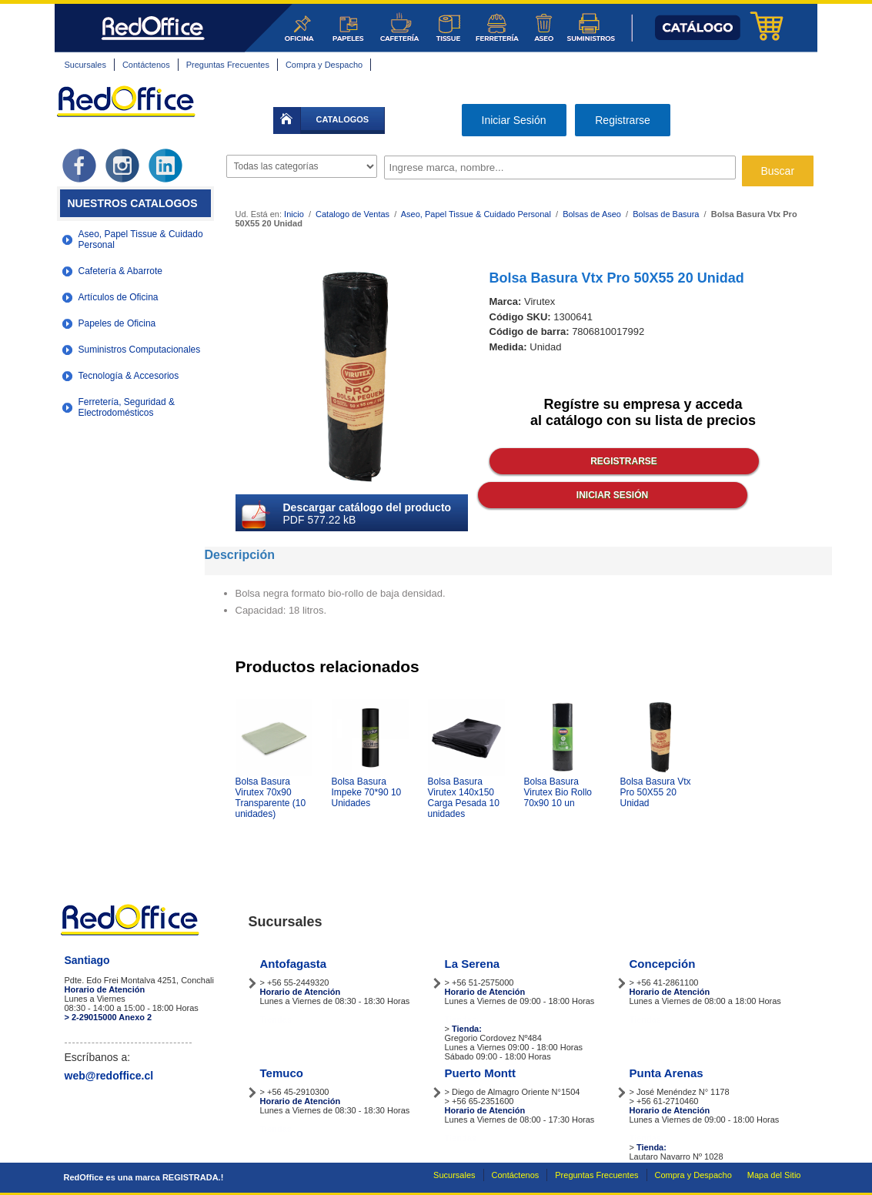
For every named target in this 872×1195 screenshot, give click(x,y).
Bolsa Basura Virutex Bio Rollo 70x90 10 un (558, 792)
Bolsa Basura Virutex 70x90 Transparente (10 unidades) (271, 797)
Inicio (294, 214)
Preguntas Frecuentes (227, 64)
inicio (287, 120)
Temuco (281, 1073)
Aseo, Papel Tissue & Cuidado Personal (141, 239)
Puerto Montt (480, 1073)
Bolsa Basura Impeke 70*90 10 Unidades (367, 792)
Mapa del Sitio (774, 1175)
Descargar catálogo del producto (367, 507)
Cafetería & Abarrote (120, 271)
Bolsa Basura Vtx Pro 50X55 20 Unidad (655, 792)
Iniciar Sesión (514, 120)
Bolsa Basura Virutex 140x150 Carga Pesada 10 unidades (463, 797)
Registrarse (622, 120)
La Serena (472, 963)
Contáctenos (146, 64)
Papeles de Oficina (117, 323)
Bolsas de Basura (666, 214)
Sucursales (85, 64)
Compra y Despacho (324, 64)
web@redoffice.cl (109, 1075)
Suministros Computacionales (140, 349)
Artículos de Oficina (119, 297)
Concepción (663, 963)
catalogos (342, 119)
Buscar (778, 171)
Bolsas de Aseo (592, 214)
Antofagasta (293, 963)
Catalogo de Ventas (352, 214)
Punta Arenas (666, 1073)
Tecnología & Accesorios (129, 375)
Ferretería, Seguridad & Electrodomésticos (127, 407)
